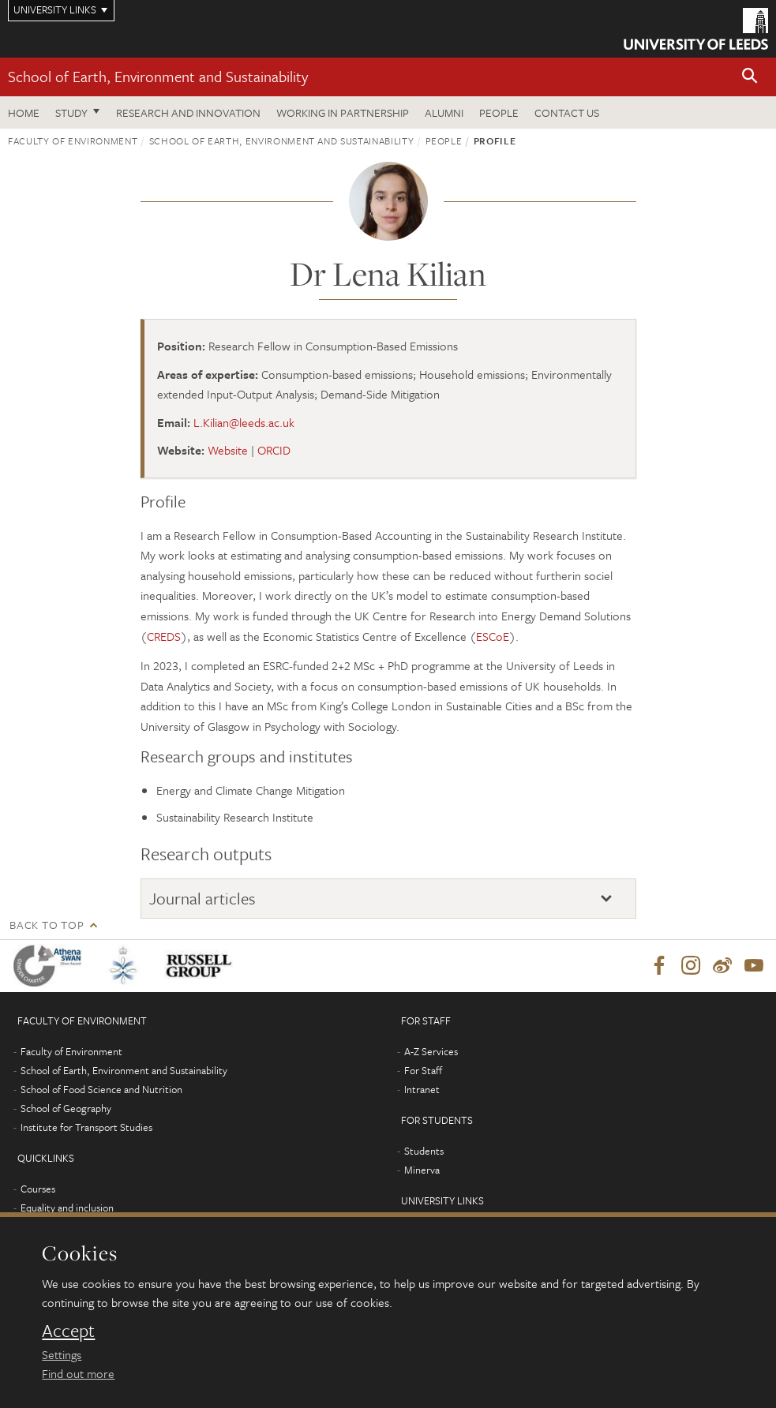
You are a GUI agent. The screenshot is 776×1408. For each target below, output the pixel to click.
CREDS (164, 636)
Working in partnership (342, 112)
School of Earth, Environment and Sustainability (158, 76)
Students (424, 1151)
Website (228, 450)
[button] (750, 77)
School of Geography (66, 1108)
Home (23, 112)
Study (71, 112)
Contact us (566, 112)
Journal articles (202, 898)
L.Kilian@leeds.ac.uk (243, 422)
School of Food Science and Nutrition (101, 1089)
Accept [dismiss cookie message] (68, 1330)
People (499, 112)
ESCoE (492, 636)
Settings (61, 1354)
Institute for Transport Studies (86, 1127)
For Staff (423, 1070)
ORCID (274, 450)
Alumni (444, 112)
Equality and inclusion (67, 1207)
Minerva (422, 1170)
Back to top (46, 924)
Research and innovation (188, 112)
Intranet (422, 1089)
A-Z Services (431, 1051)
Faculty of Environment (72, 140)
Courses (38, 1188)
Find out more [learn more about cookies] (78, 1373)
